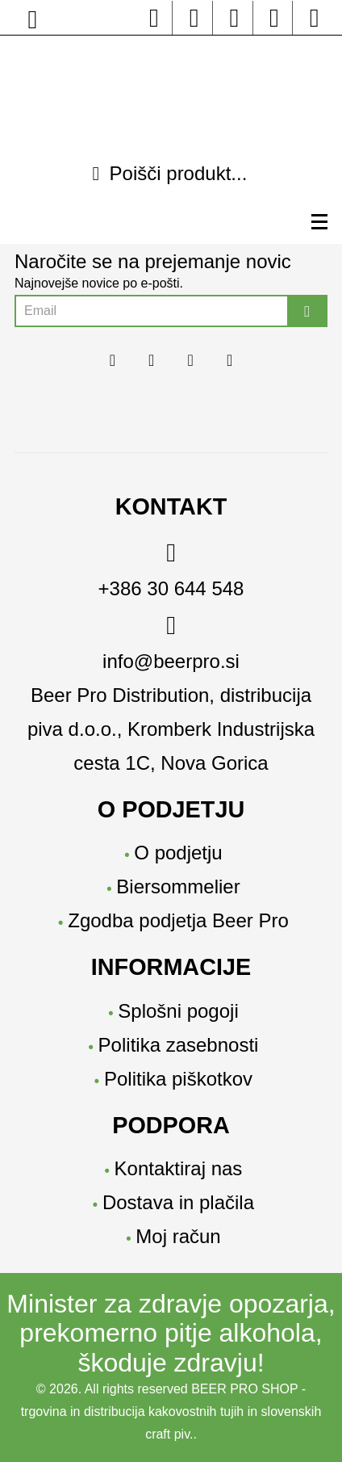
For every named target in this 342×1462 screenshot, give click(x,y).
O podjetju (178, 852)
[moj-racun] (314, 22)
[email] (171, 647)
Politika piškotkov (178, 1079)
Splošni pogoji (178, 1011)
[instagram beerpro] (194, 22)
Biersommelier (178, 886)
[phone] (171, 575)
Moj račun (178, 1236)
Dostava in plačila (178, 1202)
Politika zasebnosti (178, 1045)
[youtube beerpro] (274, 22)
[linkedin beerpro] (234, 22)
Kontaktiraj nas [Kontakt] (179, 1168)
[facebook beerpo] (154, 22)
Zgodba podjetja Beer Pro (178, 920)
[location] (33, 24)
